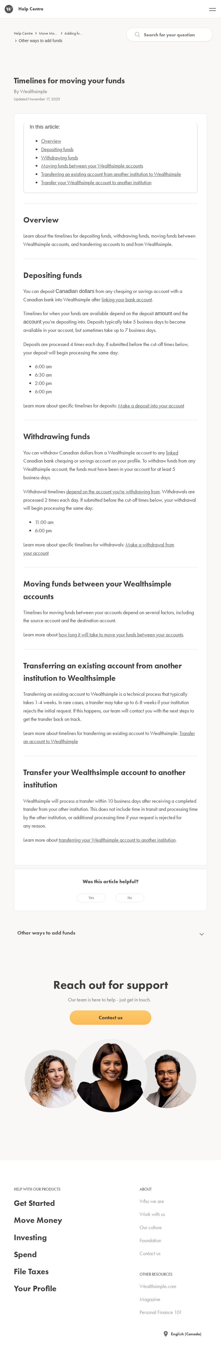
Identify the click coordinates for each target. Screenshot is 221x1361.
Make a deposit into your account (151, 405)
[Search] (169, 35)
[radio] (91, 898)
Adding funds (74, 33)
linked (172, 452)
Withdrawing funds (59, 157)
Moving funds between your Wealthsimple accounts (92, 165)
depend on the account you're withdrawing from (113, 491)
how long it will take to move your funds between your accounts (121, 634)
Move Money (49, 33)
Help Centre (23, 33)
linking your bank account (127, 299)
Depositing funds (57, 149)
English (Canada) (186, 1333)
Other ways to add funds (40, 40)
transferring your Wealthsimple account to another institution (117, 839)
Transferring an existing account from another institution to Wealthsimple (111, 174)
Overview (51, 141)
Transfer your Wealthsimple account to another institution (96, 182)
